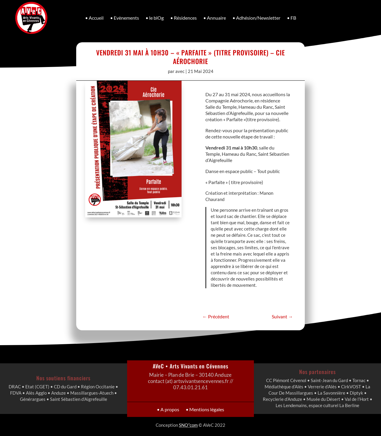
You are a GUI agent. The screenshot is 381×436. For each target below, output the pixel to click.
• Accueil (94, 18)
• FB (291, 18)
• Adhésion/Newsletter (256, 18)
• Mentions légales (199, 409)
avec (180, 71)
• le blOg (155, 18)
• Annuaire (214, 18)
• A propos (177, 409)
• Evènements (124, 18)
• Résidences (183, 18)
